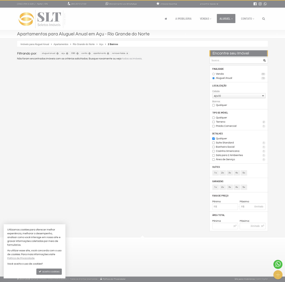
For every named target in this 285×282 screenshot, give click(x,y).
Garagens (217, 181)
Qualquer (221, 105)
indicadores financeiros (120, 262)
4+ (237, 173)
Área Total (218, 214)
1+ (215, 173)
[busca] (264, 18)
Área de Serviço (241, 159)
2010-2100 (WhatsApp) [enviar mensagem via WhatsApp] (122, 249)
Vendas (205, 18)
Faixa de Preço (220, 195)
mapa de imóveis (116, 271)
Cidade (216, 91)
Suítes (216, 166)
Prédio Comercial (241, 126)
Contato (247, 18)
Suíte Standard (241, 142)
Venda (241, 74)
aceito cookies (49, 271)
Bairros (216, 101)
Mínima (216, 221)
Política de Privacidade (114, 279)
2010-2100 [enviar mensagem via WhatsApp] (79, 4)
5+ (244, 173)
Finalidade (218, 68)
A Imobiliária (183, 18)
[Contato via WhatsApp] (277, 264)
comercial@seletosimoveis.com (125, 254)
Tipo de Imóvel (220, 112)
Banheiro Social (241, 147)
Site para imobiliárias (245, 279)
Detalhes (217, 133)
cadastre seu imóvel (118, 267)
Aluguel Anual (241, 78)
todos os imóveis (132, 58)
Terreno (241, 122)
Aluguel (226, 18)
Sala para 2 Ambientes (241, 155)
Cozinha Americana (241, 151)
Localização (219, 85)
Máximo (244, 201)
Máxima (244, 221)
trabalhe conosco (116, 258)
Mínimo (216, 201)
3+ (229, 173)
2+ (222, 173)
